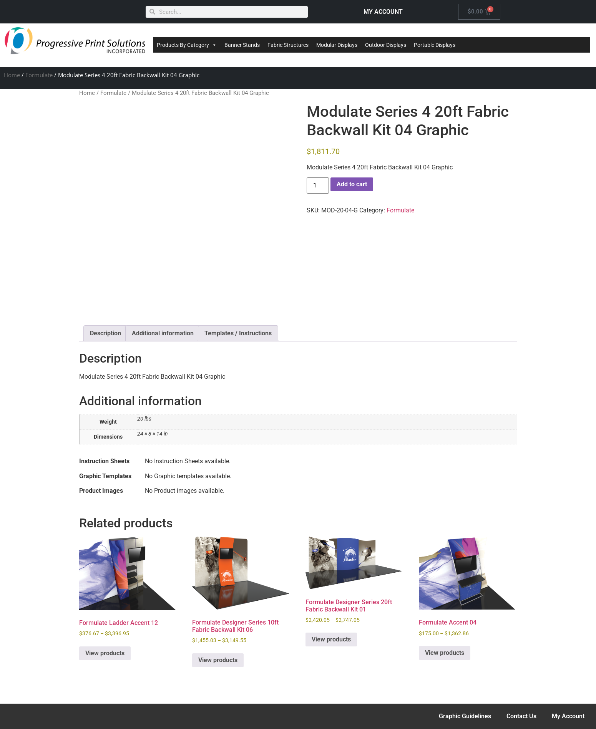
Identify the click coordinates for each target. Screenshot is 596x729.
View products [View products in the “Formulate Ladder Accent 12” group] (105, 653)
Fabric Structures (288, 45)
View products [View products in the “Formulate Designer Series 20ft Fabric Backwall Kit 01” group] (331, 639)
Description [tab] (105, 333)
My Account (568, 716)
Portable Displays (434, 45)
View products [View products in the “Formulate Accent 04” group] (444, 652)
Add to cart (352, 184)
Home (12, 75)
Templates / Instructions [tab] (238, 333)
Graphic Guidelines (465, 716)
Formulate (39, 75)
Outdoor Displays (385, 45)
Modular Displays (336, 45)
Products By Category (187, 45)
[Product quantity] (318, 185)
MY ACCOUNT (383, 11)
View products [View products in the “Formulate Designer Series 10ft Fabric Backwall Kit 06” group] (217, 660)
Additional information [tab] (163, 333)
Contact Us (521, 716)
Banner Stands (242, 45)
